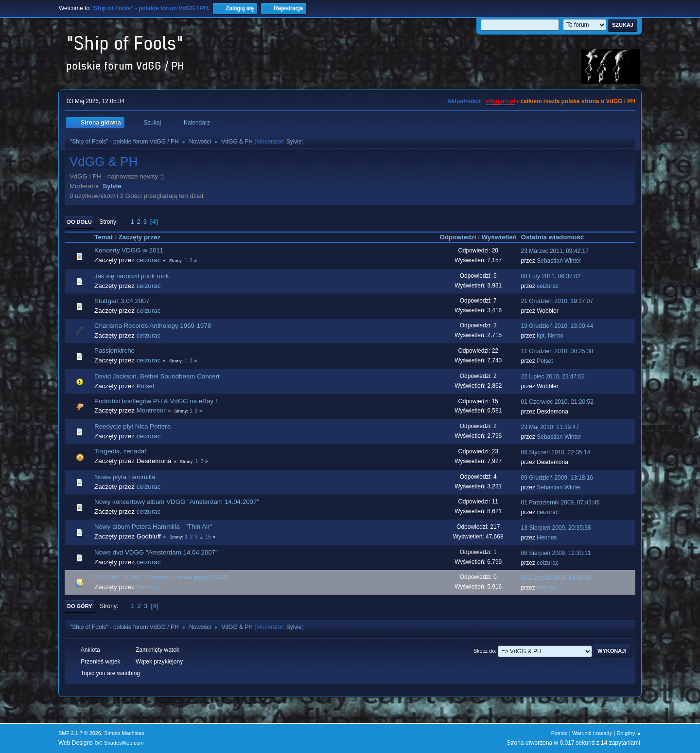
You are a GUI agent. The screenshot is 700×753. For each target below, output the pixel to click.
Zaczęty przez (139, 237)
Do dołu (79, 222)
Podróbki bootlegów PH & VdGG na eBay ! (155, 401)
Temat (103, 237)
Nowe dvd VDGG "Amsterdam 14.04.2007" (156, 552)
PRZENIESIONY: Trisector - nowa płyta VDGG (161, 577)
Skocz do (484, 651)
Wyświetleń (498, 237)
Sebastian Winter (559, 260)
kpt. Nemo (550, 335)
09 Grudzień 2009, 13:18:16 (557, 477)
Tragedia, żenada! (120, 451)
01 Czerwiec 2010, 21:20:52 (557, 401)
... (202, 536)
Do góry (79, 606)
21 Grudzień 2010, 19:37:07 (557, 301)
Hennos (547, 537)
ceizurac (149, 260)
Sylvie (294, 141)
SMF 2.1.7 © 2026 (79, 733)
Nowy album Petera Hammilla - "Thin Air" (153, 526)
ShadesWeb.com (124, 743)
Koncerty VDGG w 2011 (128, 250)
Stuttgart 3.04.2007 (121, 301)
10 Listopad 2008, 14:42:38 (556, 577)
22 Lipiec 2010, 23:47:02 (553, 376)
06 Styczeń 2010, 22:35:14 (556, 452)
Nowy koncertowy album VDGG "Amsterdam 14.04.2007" (176, 501)
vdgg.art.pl (500, 101)
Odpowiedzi (458, 237)
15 (207, 536)
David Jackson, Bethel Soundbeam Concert (157, 376)
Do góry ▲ (629, 733)
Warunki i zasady (592, 733)
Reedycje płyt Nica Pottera (132, 426)
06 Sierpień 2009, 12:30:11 (556, 553)
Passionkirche (114, 350)
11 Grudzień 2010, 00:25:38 (557, 351)
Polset (545, 361)
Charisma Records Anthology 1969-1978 (152, 325)
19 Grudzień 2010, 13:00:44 (557, 326)
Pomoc (559, 733)
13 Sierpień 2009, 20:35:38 (556, 527)
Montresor (151, 410)
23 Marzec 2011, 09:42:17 (555, 251)
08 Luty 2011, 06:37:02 (551, 276)
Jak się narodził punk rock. (132, 276)
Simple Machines (124, 733)
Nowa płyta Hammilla (124, 477)
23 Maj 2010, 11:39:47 (550, 427)
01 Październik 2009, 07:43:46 (560, 502)
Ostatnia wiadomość (557, 237)
